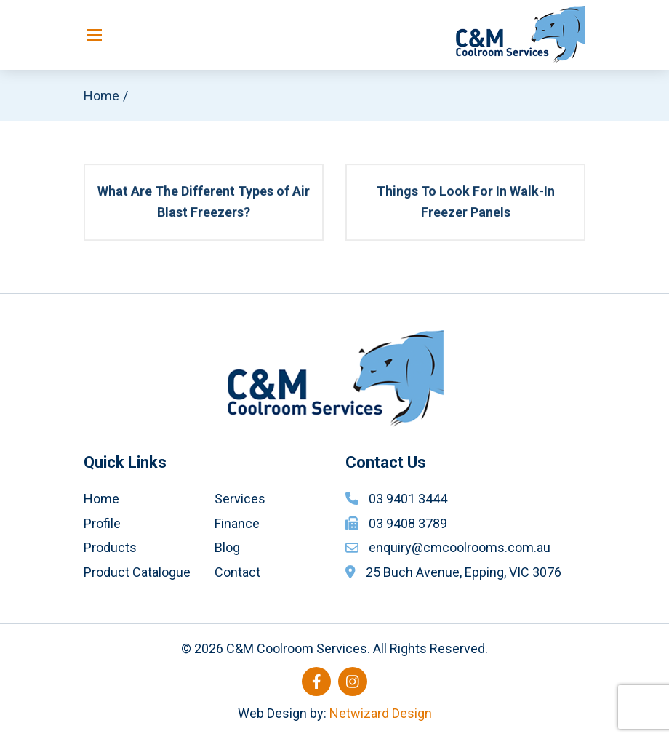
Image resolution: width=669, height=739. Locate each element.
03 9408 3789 (408, 523)
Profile (102, 523)
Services (240, 498)
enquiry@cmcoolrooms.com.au (459, 547)
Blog (227, 547)
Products (110, 547)
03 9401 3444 (408, 498)
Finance (237, 523)
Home (101, 95)
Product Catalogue (137, 572)
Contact (237, 572)
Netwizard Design (380, 713)
